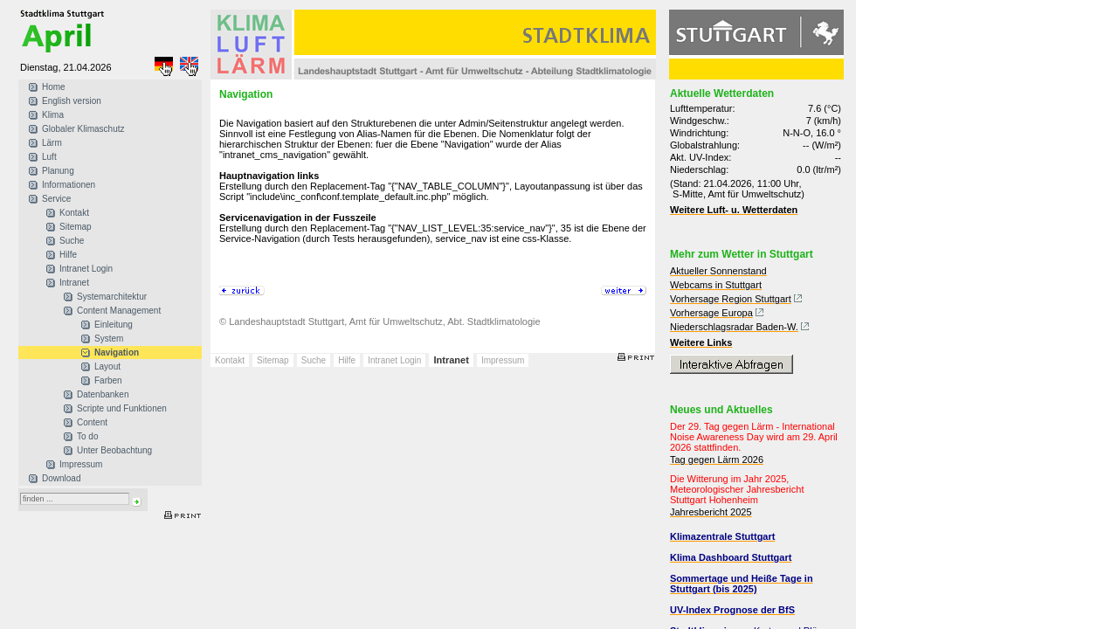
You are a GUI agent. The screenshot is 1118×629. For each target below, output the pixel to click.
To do (87, 436)
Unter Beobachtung (114, 450)
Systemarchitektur (112, 296)
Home (54, 87)
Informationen (68, 185)
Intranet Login (86, 268)
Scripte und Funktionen (122, 408)
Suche (71, 240)
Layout (107, 366)
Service (56, 199)
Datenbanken (103, 394)
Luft (49, 157)
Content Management (119, 310)
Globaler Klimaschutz (83, 129)
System (108, 338)
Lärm (52, 143)
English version (71, 101)
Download (61, 478)
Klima (53, 115)
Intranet (74, 282)
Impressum (80, 464)
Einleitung (113, 324)
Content (92, 422)
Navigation (116, 352)
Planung (58, 171)
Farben (108, 380)
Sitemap (75, 227)
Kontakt (74, 213)
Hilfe (68, 254)
